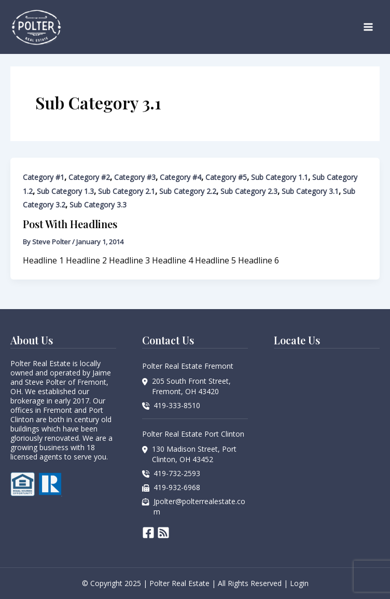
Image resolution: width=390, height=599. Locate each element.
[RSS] (163, 532)
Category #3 (135, 177)
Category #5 (226, 177)
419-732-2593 (177, 473)
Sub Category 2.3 (248, 191)
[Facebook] (148, 532)
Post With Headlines (70, 224)
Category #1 (43, 177)
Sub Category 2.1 (126, 191)
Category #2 (89, 177)
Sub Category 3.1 (310, 191)
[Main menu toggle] (368, 27)
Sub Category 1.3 (65, 191)
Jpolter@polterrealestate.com (199, 506)
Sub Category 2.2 (187, 191)
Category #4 (180, 177)
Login (299, 583)
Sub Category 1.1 (279, 177)
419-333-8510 (177, 405)
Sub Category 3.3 (98, 205)
